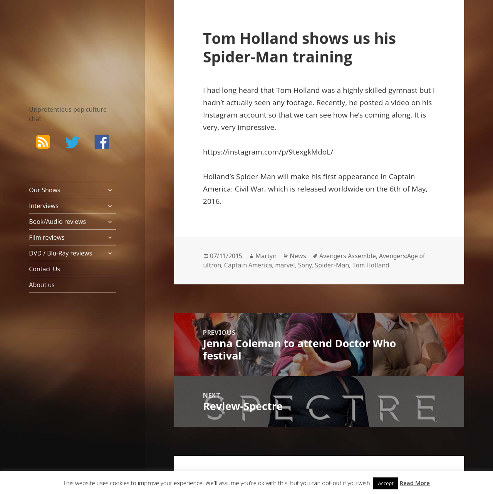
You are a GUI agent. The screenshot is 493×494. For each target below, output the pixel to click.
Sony (305, 265)
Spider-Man (332, 265)
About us (42, 285)
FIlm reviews (46, 237)
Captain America (248, 265)
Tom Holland (370, 265)
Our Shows (44, 190)
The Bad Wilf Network (61, 41)
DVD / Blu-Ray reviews (60, 253)
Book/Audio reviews (57, 221)
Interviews (44, 206)
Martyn (266, 256)
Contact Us (44, 269)
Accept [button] (386, 483)
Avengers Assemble (347, 256)
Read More (415, 483)
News (298, 256)
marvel (285, 265)
